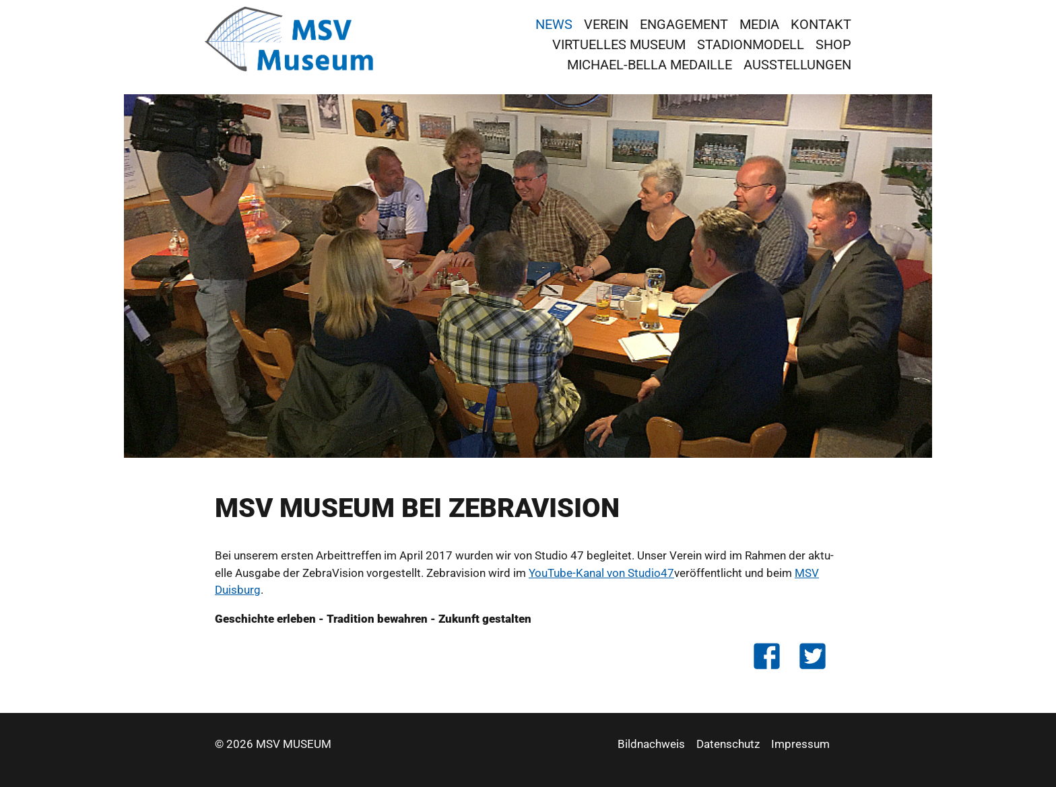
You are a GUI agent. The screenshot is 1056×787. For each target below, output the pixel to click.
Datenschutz (728, 744)
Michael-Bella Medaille (649, 65)
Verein (606, 24)
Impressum (800, 744)
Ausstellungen (797, 65)
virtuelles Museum (619, 44)
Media (759, 24)
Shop (833, 44)
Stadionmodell (750, 44)
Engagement (684, 24)
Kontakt (821, 24)
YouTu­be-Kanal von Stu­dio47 (601, 573)
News (553, 24)
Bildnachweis (651, 744)
